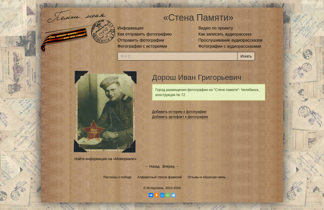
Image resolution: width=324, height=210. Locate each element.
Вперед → (170, 166)
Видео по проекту (215, 28)
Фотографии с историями (142, 46)
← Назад (152, 166)
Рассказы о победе (117, 177)
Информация (130, 28)
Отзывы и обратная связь (207, 177)
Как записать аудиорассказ (225, 34)
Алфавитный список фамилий (159, 177)
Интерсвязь (155, 188)
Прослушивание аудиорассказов (230, 40)
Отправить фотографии (140, 40)
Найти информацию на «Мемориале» (105, 159)
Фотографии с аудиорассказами (229, 46)
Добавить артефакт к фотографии (180, 117)
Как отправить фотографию (144, 34)
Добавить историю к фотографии (179, 112)
